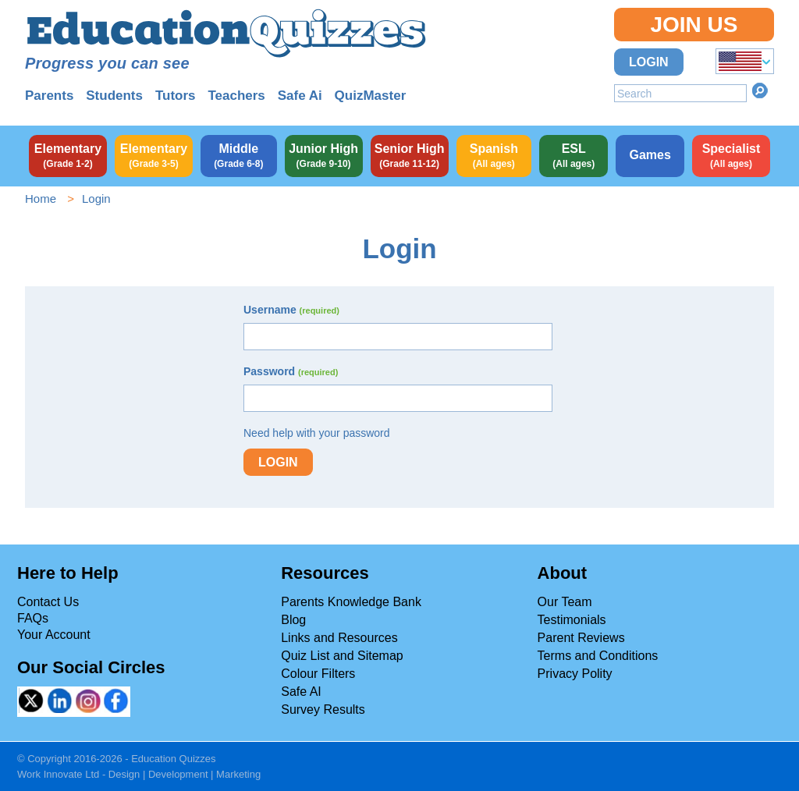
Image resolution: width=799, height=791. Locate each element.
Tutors (175, 95)
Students (114, 95)
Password (290, 371)
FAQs (32, 618)
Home (40, 198)
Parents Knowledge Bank (351, 601)
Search (760, 90)
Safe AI (301, 691)
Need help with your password (316, 433)
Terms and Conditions (598, 655)
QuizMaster (371, 95)
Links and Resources (339, 637)
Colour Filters (318, 673)
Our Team (565, 601)
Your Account (54, 634)
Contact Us (48, 601)
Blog (293, 619)
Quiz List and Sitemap (342, 655)
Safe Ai (300, 95)
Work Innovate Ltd (58, 774)
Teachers (236, 95)
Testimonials (572, 619)
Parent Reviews (581, 637)
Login (649, 62)
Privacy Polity (575, 673)
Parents (49, 95)
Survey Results (323, 709)
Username (291, 309)
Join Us (693, 24)
